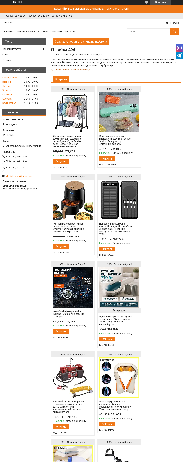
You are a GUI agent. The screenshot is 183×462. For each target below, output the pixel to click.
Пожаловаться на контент (81, 459)
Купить (62, 161)
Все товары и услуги (167, 443)
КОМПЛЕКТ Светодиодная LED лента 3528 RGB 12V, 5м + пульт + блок (156, 407)
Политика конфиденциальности (108, 459)
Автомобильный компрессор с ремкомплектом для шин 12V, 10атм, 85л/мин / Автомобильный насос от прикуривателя (67, 320)
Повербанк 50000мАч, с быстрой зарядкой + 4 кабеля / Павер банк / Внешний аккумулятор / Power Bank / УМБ (66, 228)
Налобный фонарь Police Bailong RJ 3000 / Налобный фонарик (111, 226)
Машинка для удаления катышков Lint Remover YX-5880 (156, 316)
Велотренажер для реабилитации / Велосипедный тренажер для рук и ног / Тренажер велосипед (67, 409)
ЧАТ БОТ (70, 31)
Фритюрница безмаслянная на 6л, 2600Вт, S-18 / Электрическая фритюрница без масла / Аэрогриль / (156, 141)
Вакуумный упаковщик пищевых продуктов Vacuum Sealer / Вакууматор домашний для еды (112, 141)
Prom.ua (106, 453)
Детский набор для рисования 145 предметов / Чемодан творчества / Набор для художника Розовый (112, 409)
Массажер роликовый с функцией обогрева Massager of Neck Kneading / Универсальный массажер (112, 318)
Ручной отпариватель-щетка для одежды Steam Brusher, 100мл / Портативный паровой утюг (156, 233)
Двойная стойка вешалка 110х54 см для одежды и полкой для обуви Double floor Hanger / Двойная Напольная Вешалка (67, 141)
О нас (45, 31)
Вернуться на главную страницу (72, 69)
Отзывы (6, 60)
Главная (8, 31)
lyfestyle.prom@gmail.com (19, 176)
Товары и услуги (26, 31)
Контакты (56, 31)
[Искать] (174, 31)
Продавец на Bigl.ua (91, 456)
